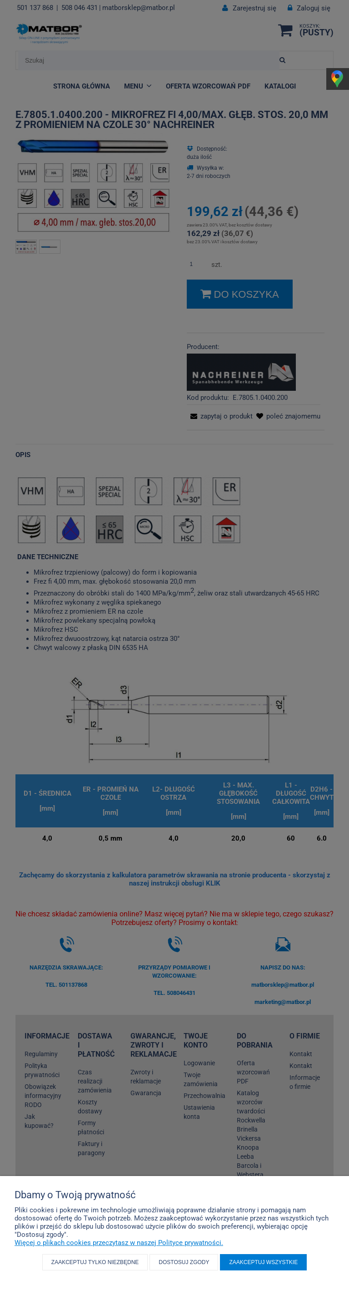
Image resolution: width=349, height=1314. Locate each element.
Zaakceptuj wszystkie (263, 1262)
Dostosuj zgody (184, 1262)
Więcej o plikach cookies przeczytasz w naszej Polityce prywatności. (119, 1243)
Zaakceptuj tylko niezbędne (95, 1262)
